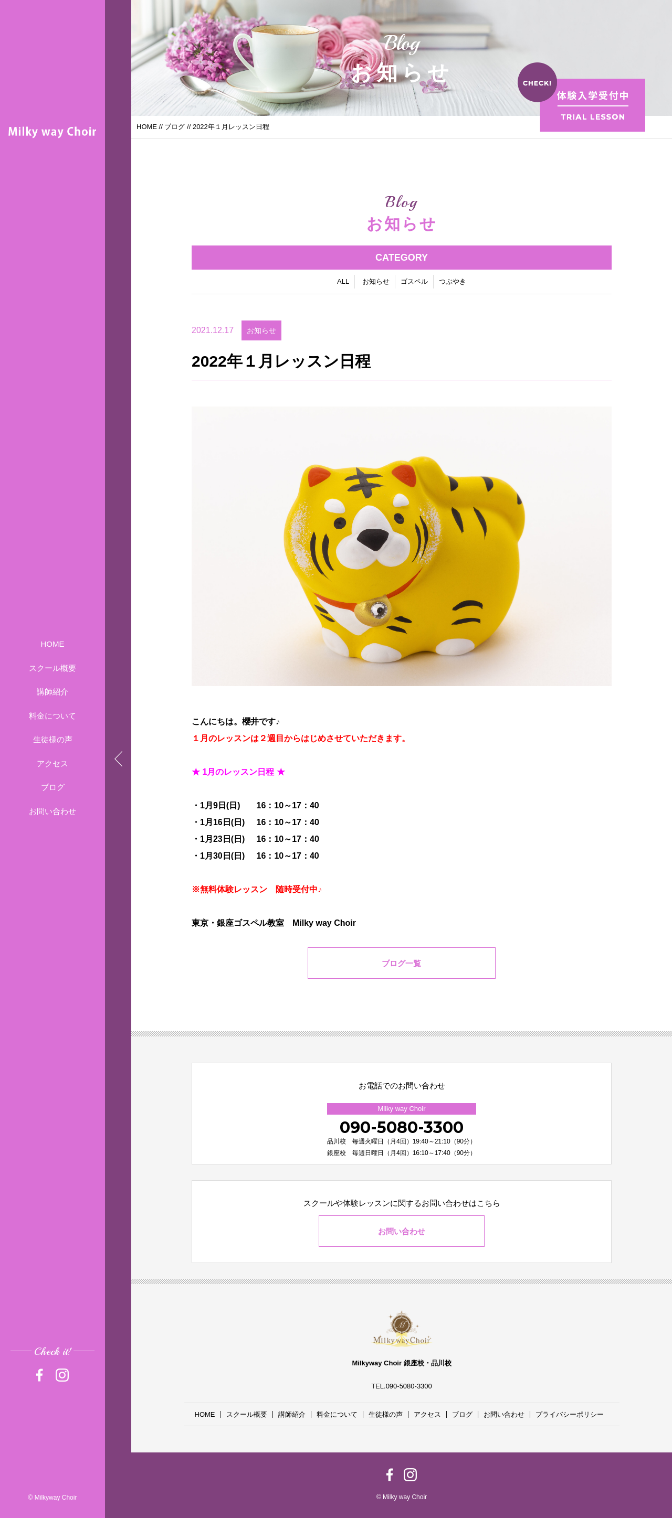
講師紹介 (52, 691)
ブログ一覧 (402, 964)
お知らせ (376, 282)
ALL (343, 282)
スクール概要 (52, 668)
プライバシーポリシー (570, 1414)
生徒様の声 (52, 739)
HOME (53, 643)
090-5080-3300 (402, 1127)
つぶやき (452, 282)
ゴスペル (414, 282)
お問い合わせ (52, 811)
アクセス (52, 763)
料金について (52, 715)
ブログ (53, 787)
